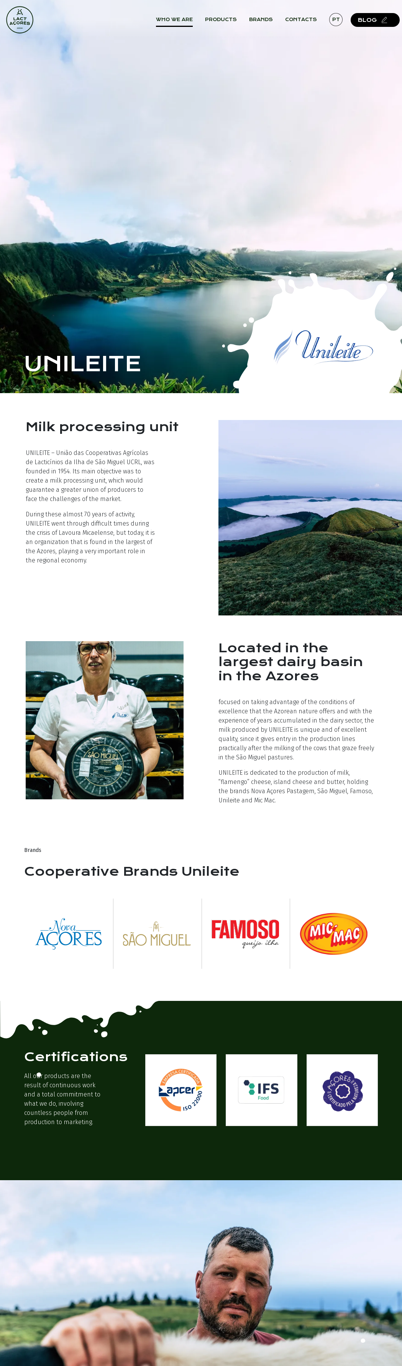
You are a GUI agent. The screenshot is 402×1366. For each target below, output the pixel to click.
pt (343, 22)
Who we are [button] (182, 22)
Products (228, 22)
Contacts (309, 22)
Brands (269, 22)
